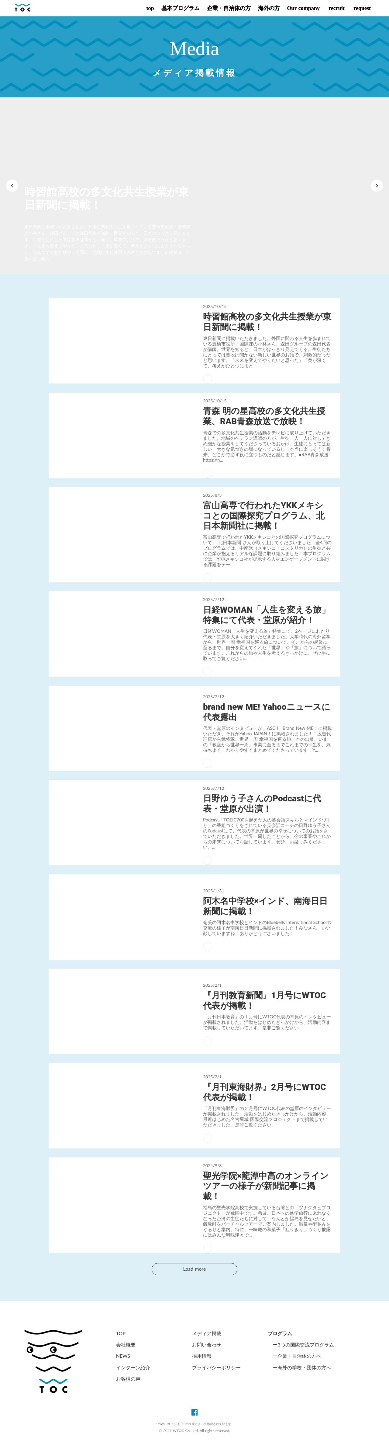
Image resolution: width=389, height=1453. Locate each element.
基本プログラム (180, 8)
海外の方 (269, 8)
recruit (336, 8)
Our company (303, 8)
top (150, 8)
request (361, 8)
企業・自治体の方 (229, 8)
